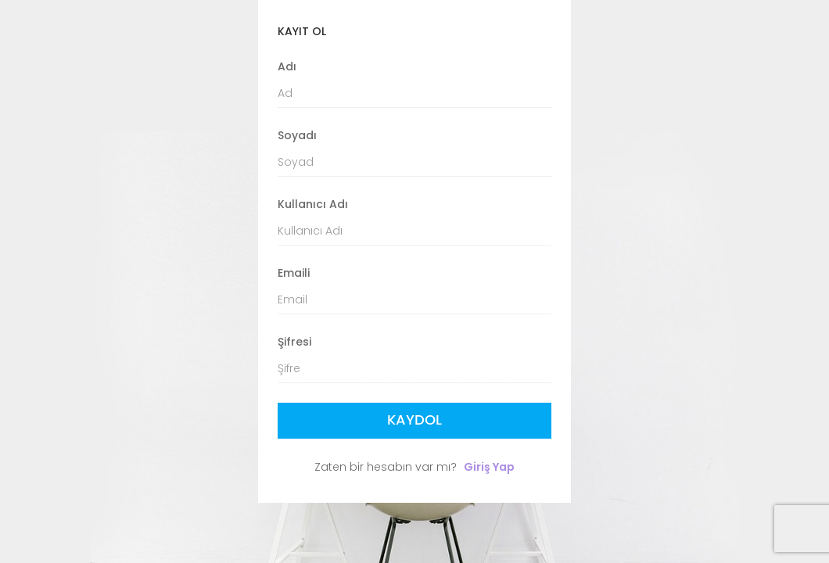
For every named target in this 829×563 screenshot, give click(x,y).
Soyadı (297, 135)
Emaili (294, 273)
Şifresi (294, 342)
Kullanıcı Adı (313, 204)
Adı (287, 66)
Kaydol (414, 420)
